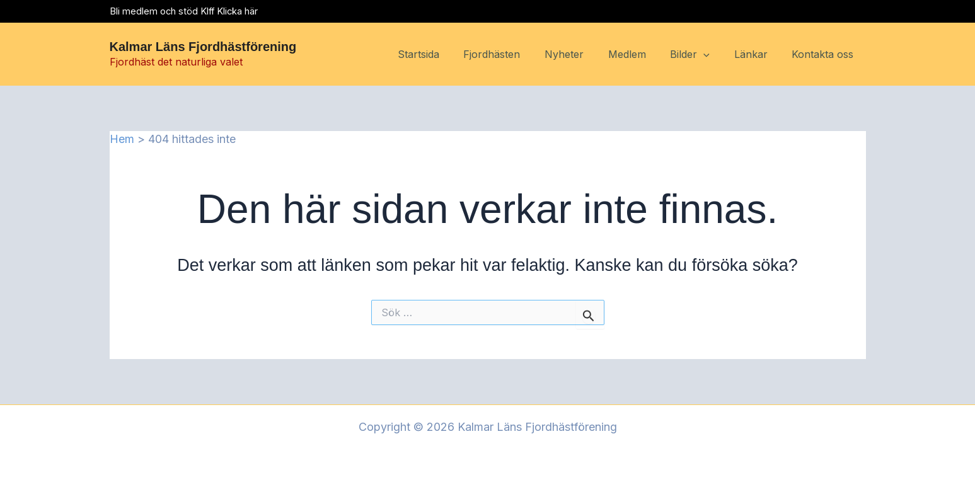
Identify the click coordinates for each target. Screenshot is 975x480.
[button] (714, 55)
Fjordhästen (515, 54)
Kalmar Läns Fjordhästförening (203, 47)
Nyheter (583, 54)
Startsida (445, 54)
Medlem (642, 54)
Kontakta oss (825, 54)
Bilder (700, 55)
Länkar (757, 54)
